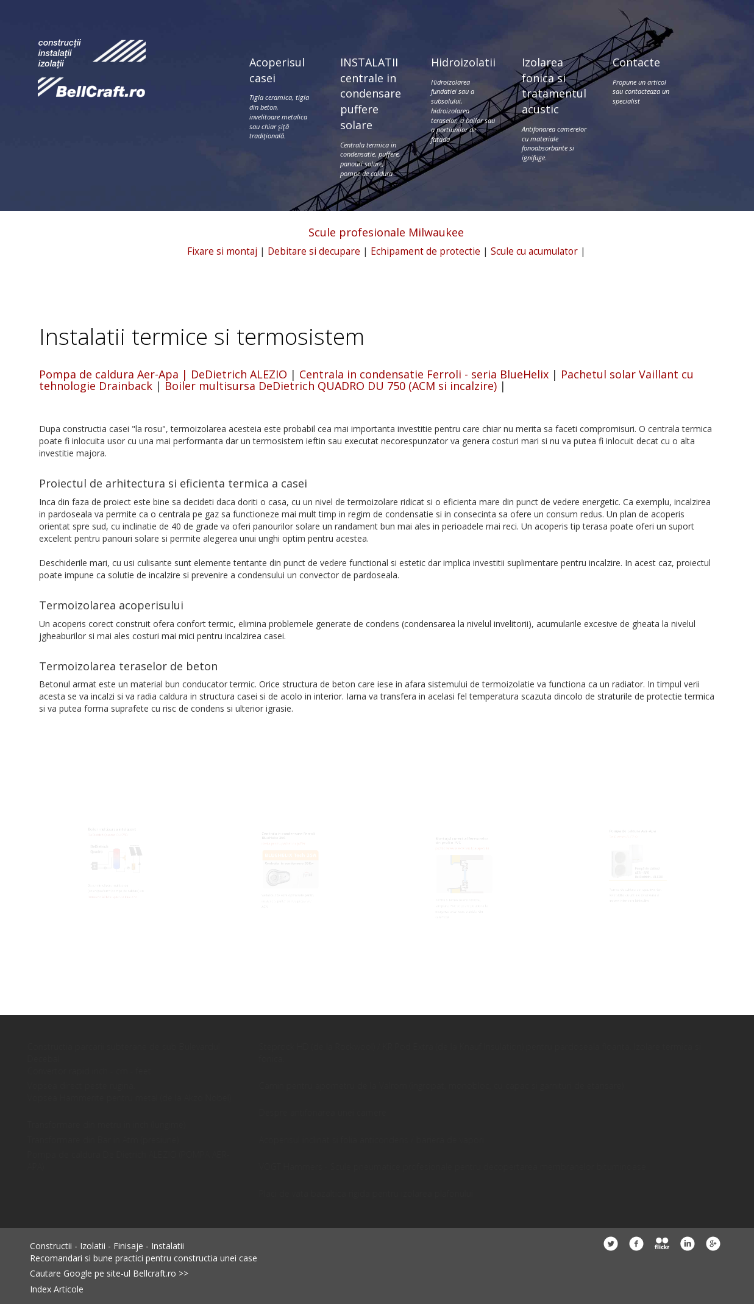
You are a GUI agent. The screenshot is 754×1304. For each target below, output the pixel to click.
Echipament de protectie (425, 251)
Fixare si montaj (222, 251)
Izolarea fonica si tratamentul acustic (554, 109)
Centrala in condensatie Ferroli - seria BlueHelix (424, 374)
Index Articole (57, 1289)
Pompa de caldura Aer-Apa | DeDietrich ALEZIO (163, 374)
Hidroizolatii (463, 99)
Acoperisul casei (279, 98)
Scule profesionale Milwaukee (386, 232)
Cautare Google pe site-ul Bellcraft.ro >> (109, 1273)
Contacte (643, 80)
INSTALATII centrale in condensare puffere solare (370, 116)
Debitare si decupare (314, 251)
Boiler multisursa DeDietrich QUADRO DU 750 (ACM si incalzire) (331, 385)
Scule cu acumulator (534, 251)
